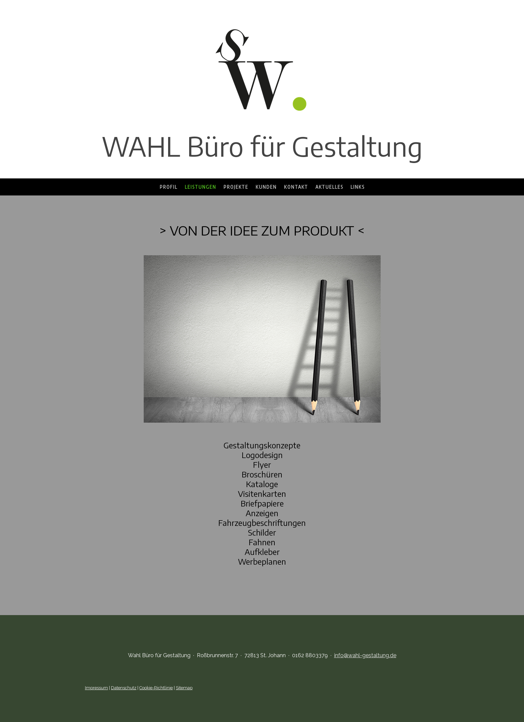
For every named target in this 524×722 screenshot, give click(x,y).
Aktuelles (329, 187)
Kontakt (296, 187)
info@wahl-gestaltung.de (365, 655)
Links (358, 187)
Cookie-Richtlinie (156, 687)
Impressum (96, 687)
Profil (168, 187)
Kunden (266, 187)
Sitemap (184, 687)
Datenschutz (123, 687)
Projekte (236, 187)
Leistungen (200, 187)
